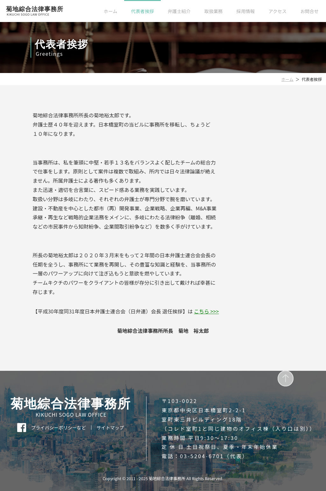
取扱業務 (213, 11)
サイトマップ (110, 427)
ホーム (110, 11)
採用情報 (246, 11)
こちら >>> (206, 311)
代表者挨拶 (142, 11)
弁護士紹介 (179, 11)
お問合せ (309, 11)
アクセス (277, 11)
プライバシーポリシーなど (58, 427)
